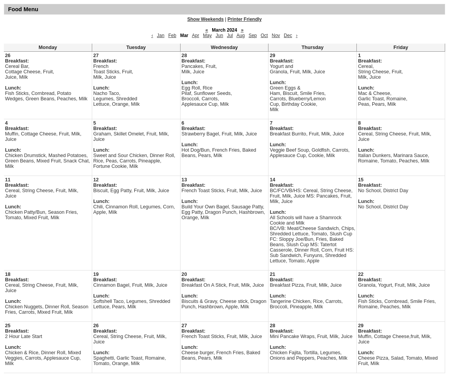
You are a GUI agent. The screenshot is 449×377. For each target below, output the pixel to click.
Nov (276, 35)
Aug (240, 35)
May (207, 35)
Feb (172, 35)
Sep (252, 35)
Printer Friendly (245, 19)
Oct (264, 35)
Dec (288, 35)
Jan (160, 35)
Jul (230, 35)
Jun (219, 35)
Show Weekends (205, 19)
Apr (195, 35)
